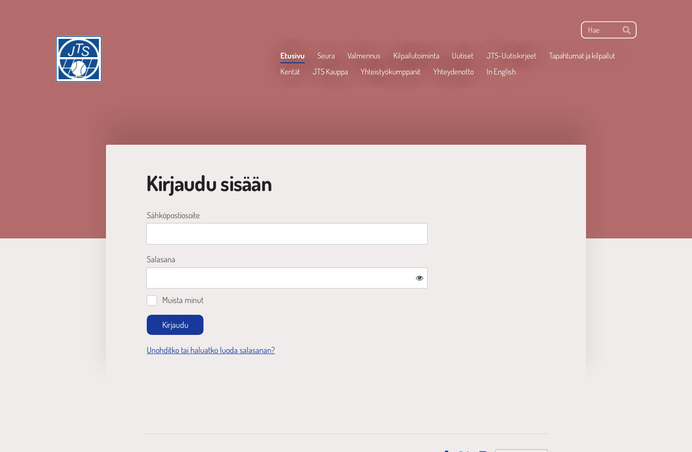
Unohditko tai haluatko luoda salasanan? (312, 319)
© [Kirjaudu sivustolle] (147, 425)
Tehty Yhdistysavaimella (521, 425)
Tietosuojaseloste (407, 425)
